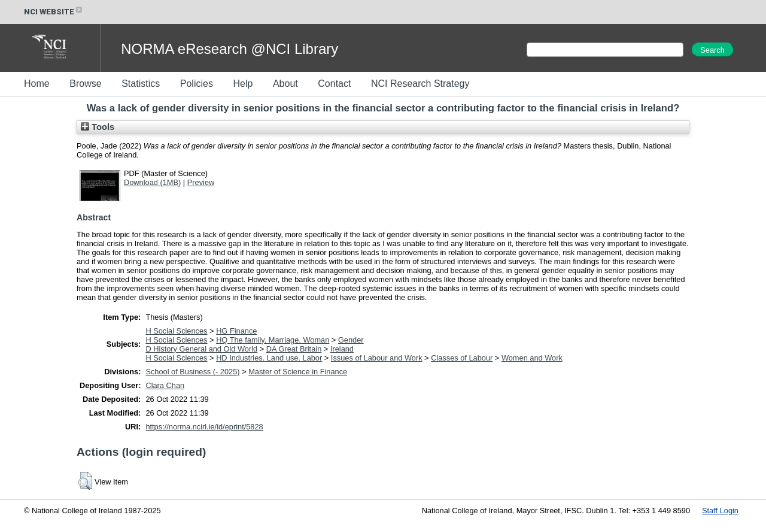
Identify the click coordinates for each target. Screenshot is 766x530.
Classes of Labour (462, 357)
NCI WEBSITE (54, 11)
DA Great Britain (293, 348)
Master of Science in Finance (297, 371)
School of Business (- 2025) (192, 371)
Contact (334, 83)
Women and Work (532, 357)
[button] (85, 481)
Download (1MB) (152, 182)
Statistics (140, 83)
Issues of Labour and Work (376, 357)
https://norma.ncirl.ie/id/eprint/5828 (204, 426)
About (285, 83)
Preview (201, 182)
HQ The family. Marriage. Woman (272, 339)
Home (37, 83)
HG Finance (236, 330)
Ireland (342, 348)
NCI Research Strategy (420, 83)
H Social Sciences (176, 330)
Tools (97, 127)
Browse (85, 83)
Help (243, 83)
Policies (196, 83)
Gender (351, 339)
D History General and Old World (201, 348)
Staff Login (720, 510)
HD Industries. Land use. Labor (269, 357)
